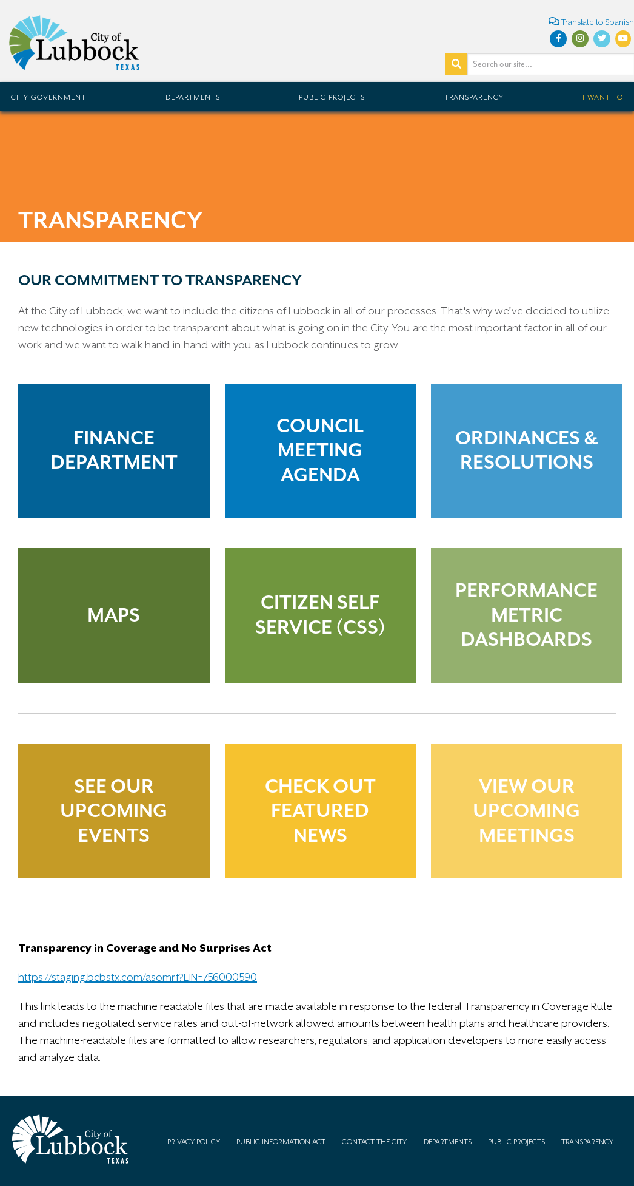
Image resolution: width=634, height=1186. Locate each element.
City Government (48, 97)
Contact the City (374, 1141)
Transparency (474, 97)
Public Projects (332, 97)
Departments (192, 97)
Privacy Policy (193, 1141)
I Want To (602, 97)
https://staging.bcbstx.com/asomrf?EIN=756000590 (137, 977)
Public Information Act (280, 1141)
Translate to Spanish (591, 21)
